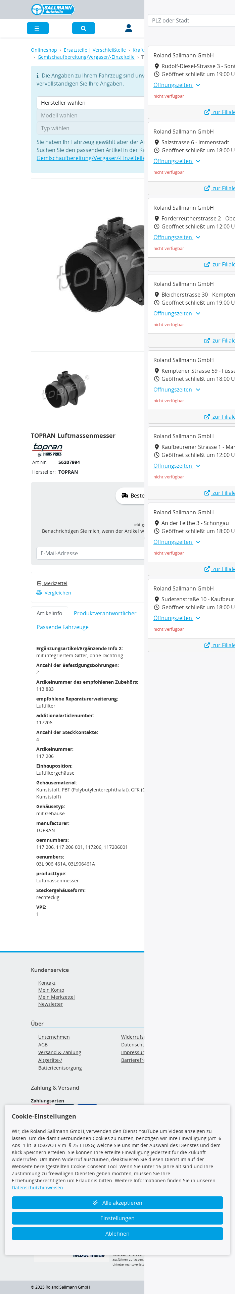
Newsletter (50, 1004)
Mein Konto (51, 990)
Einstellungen (117, 1218)
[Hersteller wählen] (117, 102)
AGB (43, 1044)
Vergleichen (53, 592)
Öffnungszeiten (176, 85)
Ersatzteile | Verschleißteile (95, 50)
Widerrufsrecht (138, 1037)
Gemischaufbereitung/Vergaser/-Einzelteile (86, 57)
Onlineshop (44, 50)
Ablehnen (117, 1233)
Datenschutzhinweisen (37, 1187)
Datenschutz (135, 1044)
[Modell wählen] (117, 115)
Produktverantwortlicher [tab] (105, 613)
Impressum (134, 1052)
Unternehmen (54, 1037)
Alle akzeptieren (117, 1202)
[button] (83, 28)
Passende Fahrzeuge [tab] (63, 627)
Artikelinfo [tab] (49, 613)
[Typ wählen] (117, 128)
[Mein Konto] (128, 28)
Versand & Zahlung (59, 1052)
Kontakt (46, 983)
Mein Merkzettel (56, 997)
